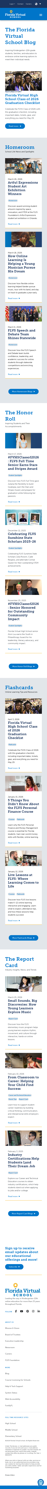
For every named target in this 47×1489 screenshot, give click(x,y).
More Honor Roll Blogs (22, 666)
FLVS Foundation (12, 1360)
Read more (14, 126)
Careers (29, 4)
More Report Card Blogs (22, 1213)
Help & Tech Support (14, 1386)
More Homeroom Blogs (22, 391)
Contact (20, 4)
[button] (12, 4)
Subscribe (13, 1267)
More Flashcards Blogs (22, 938)
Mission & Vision (12, 1328)
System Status (11, 1393)
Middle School (11, 1430)
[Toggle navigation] (41, 15)
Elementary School (13, 1436)
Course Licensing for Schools (17, 1380)
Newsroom (10, 1347)
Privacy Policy (10, 1475)
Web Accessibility (12, 1399)
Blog (7, 1373)
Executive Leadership (14, 1341)
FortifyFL (9, 1405)
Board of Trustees (12, 1335)
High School (10, 1423)
